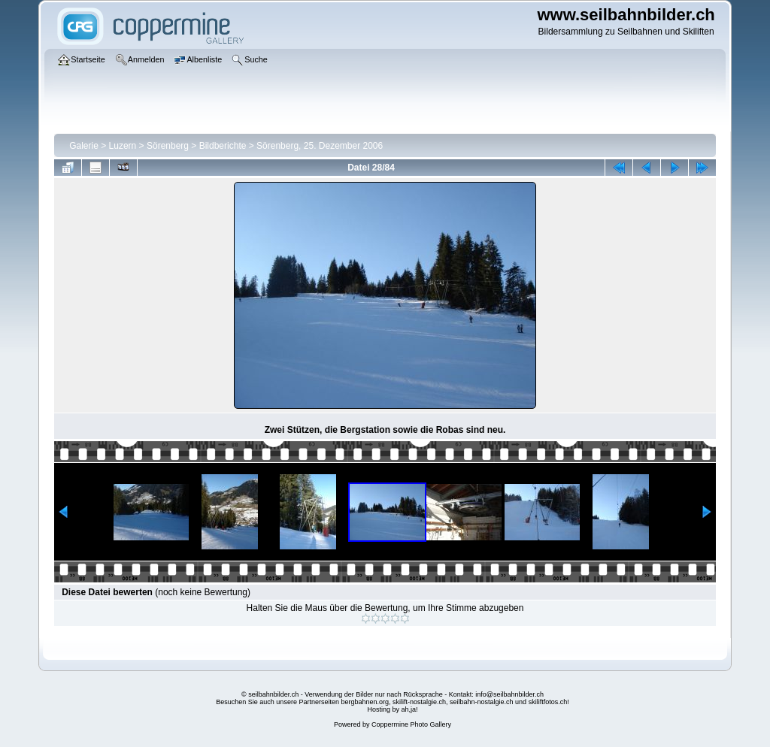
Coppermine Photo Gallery (411, 724)
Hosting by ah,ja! (392, 709)
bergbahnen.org (365, 702)
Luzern (123, 146)
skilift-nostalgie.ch (419, 702)
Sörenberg (168, 146)
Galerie (84, 146)
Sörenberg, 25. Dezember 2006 (319, 146)
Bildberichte (223, 146)
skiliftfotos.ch (548, 702)
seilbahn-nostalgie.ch (482, 702)
